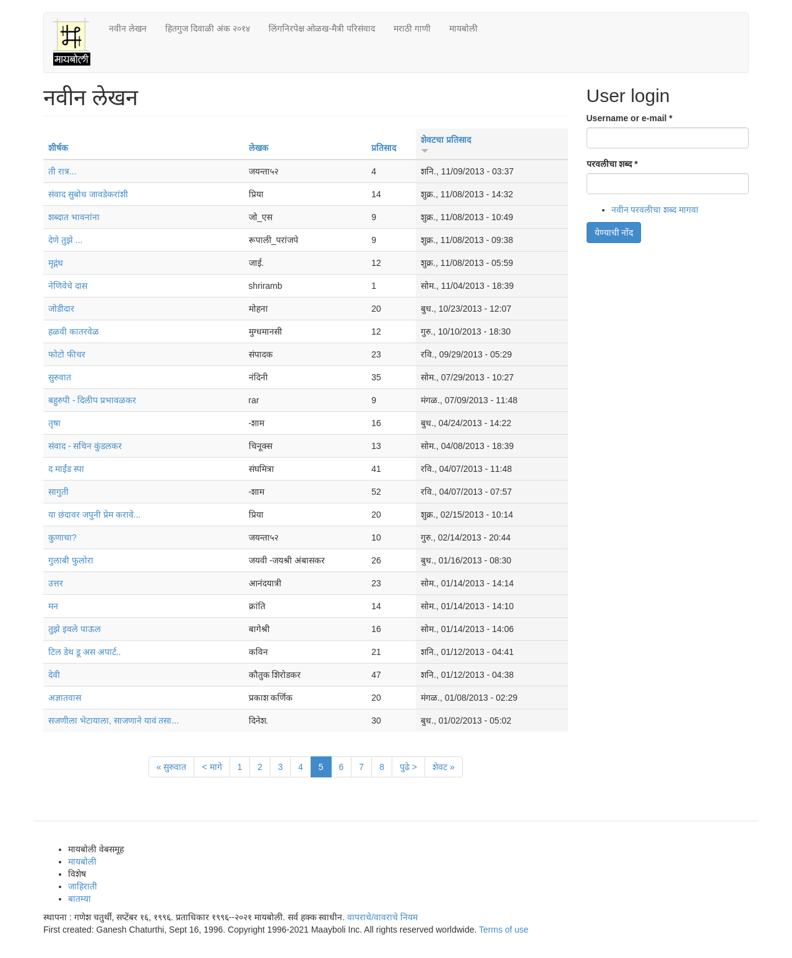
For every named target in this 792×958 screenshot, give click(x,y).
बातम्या (79, 899)
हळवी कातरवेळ (73, 331)
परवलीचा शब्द (612, 164)
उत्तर (55, 583)
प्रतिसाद (383, 148)
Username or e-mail (630, 118)
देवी (54, 675)
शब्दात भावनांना (74, 217)
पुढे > (408, 767)
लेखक (259, 148)
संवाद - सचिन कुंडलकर (85, 446)
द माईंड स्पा (66, 469)
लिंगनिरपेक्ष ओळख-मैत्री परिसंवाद (322, 28)
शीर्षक (58, 148)
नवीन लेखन (128, 28)
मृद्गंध (55, 263)
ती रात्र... (62, 171)
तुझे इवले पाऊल (74, 629)
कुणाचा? (62, 537)
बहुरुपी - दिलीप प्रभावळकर (92, 400)
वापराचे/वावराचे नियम (382, 917)
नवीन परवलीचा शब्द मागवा (655, 210)
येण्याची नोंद (614, 232)
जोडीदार (61, 309)
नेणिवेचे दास (67, 286)
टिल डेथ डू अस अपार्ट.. (84, 652)
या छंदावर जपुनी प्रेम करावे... (94, 515)
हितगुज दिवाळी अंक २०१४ (207, 28)
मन (53, 606)
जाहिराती (82, 886)
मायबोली (463, 28)
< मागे (212, 767)
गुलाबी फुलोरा (70, 560)
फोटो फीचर (66, 354)
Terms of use (503, 929)
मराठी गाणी (412, 28)
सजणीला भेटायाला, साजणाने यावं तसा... (113, 720)
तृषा (54, 423)
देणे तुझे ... (65, 240)
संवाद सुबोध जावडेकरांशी (88, 194)
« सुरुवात (172, 767)
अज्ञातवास (64, 698)
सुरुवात (59, 377)
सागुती (58, 492)
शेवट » (444, 767)
